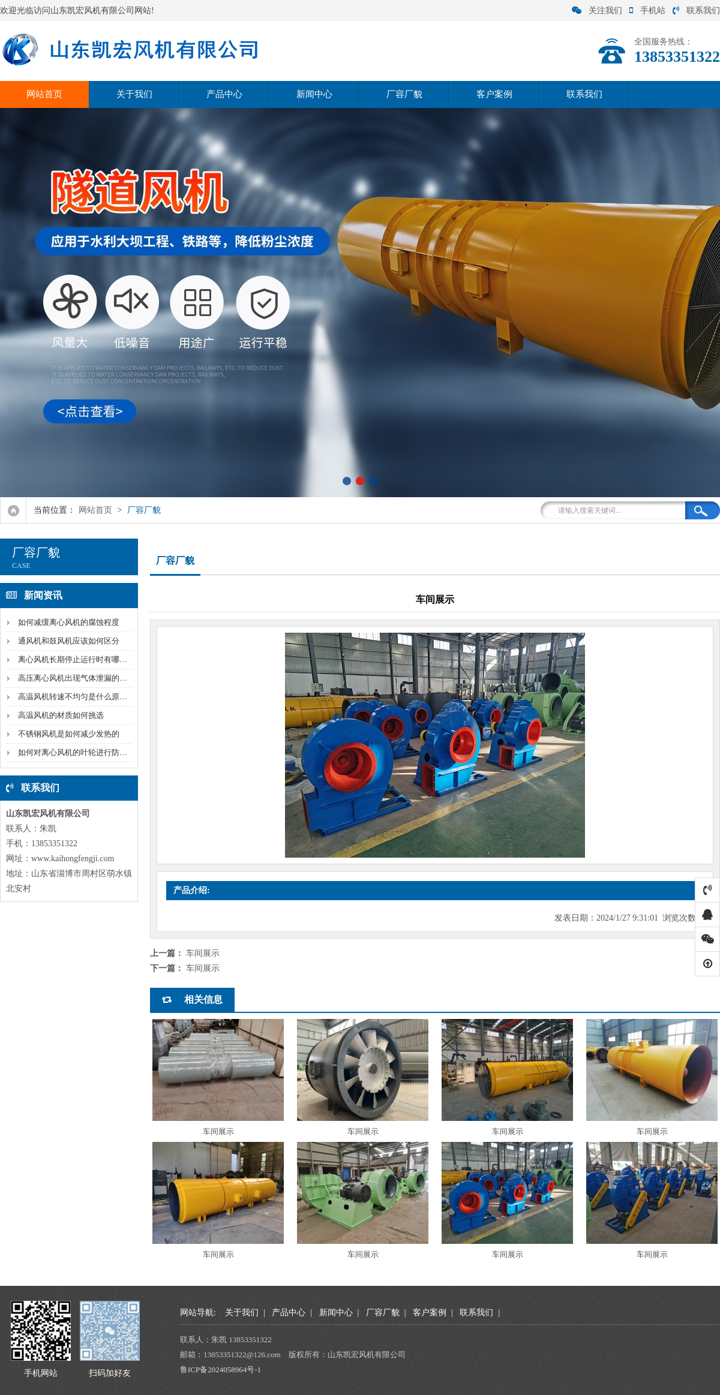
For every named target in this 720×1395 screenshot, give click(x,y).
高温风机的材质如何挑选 (61, 715)
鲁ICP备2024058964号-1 (220, 1369)
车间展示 (203, 953)
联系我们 (696, 10)
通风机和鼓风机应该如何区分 (68, 640)
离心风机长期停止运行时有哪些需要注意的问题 (100, 659)
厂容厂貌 (404, 94)
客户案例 (494, 94)
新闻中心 (314, 94)
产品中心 (224, 94)
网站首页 (44, 94)
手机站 (647, 10)
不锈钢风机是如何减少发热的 (68, 733)
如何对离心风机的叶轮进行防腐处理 (80, 752)
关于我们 (134, 94)
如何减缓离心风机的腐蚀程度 (68, 622)
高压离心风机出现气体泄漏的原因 (76, 678)
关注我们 (597, 10)
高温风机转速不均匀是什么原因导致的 (84, 696)
